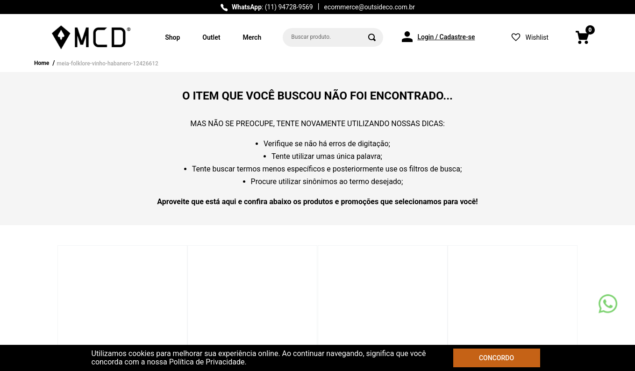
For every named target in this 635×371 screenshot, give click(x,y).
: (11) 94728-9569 (272, 7)
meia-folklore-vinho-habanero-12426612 (107, 63)
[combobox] (333, 37)
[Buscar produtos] (372, 37)
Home (41, 63)
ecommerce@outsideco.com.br (369, 7)
